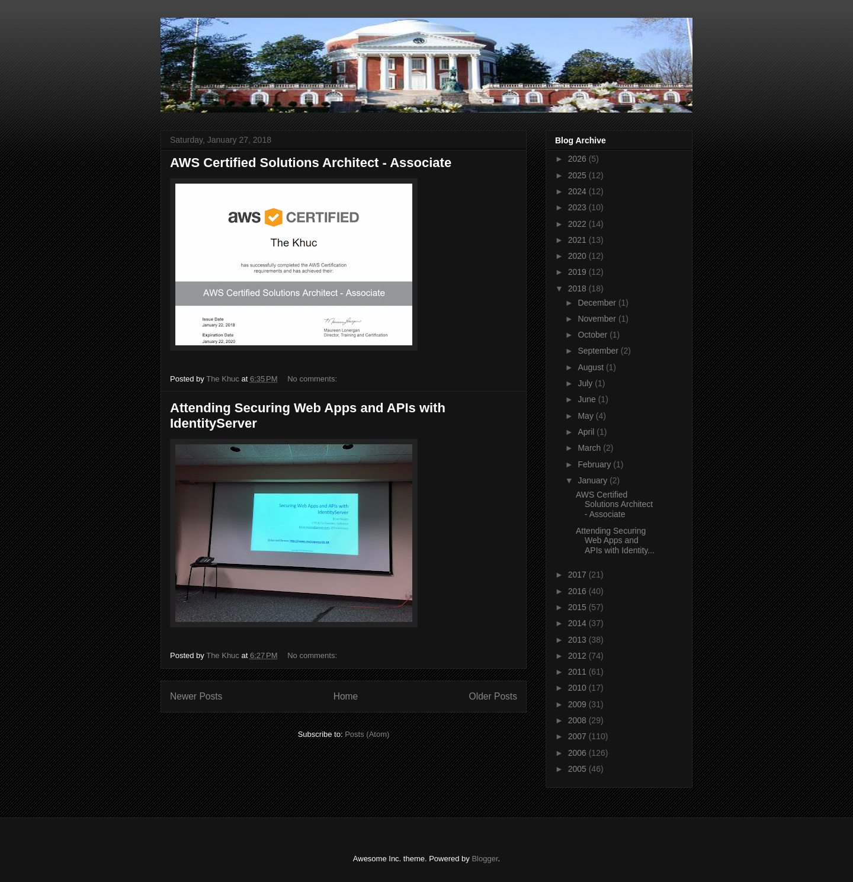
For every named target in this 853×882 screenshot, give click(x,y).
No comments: (313, 378)
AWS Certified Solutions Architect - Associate (310, 162)
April (587, 432)
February (595, 464)
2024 (578, 191)
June (588, 399)
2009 (578, 704)
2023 (578, 207)
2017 (578, 574)
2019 (578, 272)
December (598, 302)
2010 (578, 687)
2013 (578, 639)
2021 (578, 240)
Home (345, 696)
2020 (578, 256)
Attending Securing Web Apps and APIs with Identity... (615, 541)
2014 (578, 623)
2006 (578, 753)
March (590, 448)
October (594, 334)
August (591, 367)
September (599, 350)
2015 (578, 607)
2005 (578, 769)
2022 (578, 224)
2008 (578, 720)
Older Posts (493, 696)
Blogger (485, 858)
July (586, 383)
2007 (578, 736)
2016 (578, 591)
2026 (578, 158)
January (594, 480)
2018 (578, 288)
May (586, 416)
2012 (578, 655)
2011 (578, 671)
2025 (578, 175)
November (598, 318)
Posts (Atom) (367, 734)
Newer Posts (196, 696)
